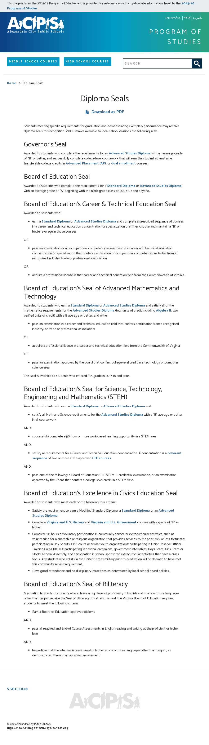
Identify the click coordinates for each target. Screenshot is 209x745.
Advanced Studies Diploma (130, 153)
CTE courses (101, 458)
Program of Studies (175, 37)
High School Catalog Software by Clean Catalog (37, 728)
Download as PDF (107, 112)
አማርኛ (187, 18)
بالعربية (197, 18)
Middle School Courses (33, 61)
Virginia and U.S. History (65, 522)
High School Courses (87, 61)
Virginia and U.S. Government (113, 522)
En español (173, 18)
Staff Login (17, 689)
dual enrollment (123, 163)
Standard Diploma (121, 186)
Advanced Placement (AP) (86, 163)
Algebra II (163, 310)
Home (13, 83)
